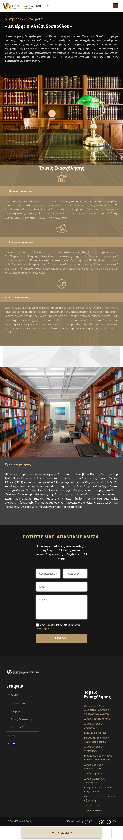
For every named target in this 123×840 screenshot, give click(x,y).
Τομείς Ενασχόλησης (22, 719)
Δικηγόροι (16, 711)
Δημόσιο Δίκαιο (93, 810)
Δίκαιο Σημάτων (93, 773)
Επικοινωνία (17, 727)
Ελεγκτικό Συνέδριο (95, 732)
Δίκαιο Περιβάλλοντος (97, 718)
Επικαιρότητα (18, 702)
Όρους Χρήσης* (45, 628)
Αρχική (14, 694)
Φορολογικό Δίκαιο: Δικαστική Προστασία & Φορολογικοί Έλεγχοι (98, 709)
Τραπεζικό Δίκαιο (94, 805)
